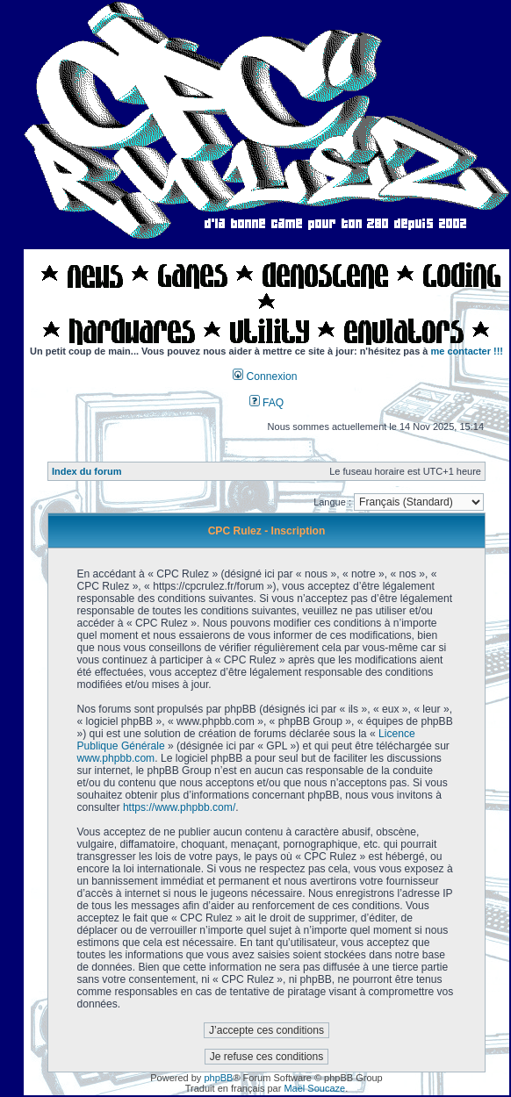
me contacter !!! (467, 351)
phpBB (218, 1077)
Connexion (265, 376)
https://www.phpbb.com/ (179, 807)
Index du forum (86, 471)
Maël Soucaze (314, 1088)
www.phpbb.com (115, 758)
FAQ (266, 403)
